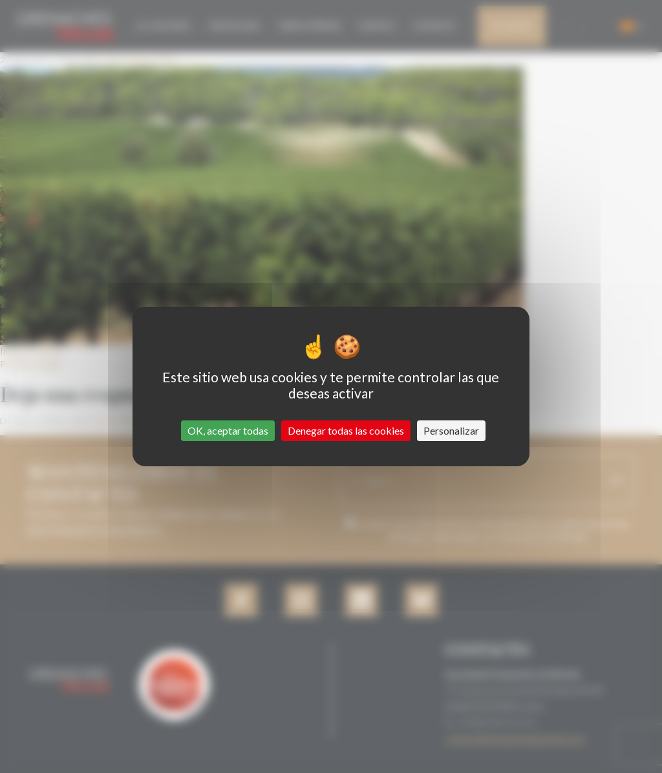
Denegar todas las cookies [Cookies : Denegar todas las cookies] (346, 430)
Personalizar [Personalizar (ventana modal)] (451, 430)
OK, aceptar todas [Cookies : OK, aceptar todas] (227, 430)
